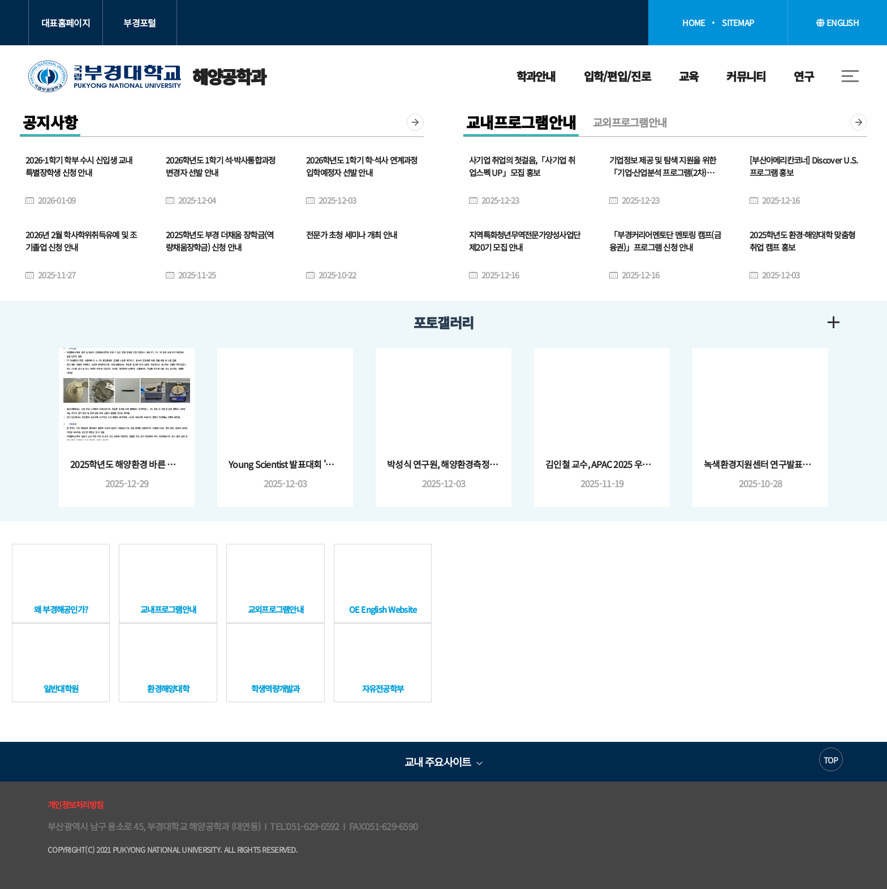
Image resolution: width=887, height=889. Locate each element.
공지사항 (50, 122)
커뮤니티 (745, 76)
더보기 (415, 122)
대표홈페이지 (65, 22)
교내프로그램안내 (521, 122)
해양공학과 (146, 76)
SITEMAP (737, 22)
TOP (831, 760)
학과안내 (536, 76)
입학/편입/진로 (617, 76)
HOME (693, 22)
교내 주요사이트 (437, 761)
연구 (803, 76)
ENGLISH (837, 22)
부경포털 (139, 22)
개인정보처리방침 (75, 804)
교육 (689, 76)
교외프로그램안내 (629, 122)
